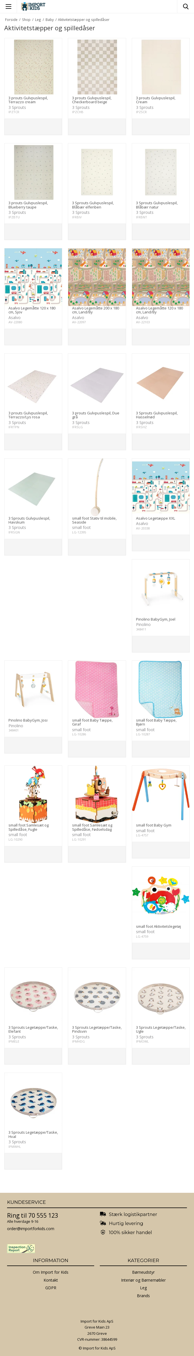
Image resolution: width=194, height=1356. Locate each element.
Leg (143, 1287)
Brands (143, 1295)
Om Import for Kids (50, 1272)
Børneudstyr (143, 1272)
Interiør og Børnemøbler (143, 1280)
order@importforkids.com (30, 1228)
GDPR (50, 1287)
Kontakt (51, 1280)
